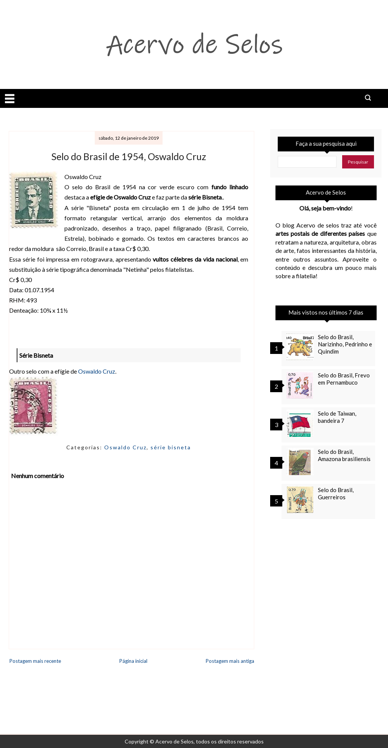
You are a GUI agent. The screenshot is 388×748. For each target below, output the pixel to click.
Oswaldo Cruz (96, 371)
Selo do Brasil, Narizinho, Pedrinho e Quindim (345, 344)
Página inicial (133, 661)
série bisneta (170, 447)
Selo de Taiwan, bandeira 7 (337, 417)
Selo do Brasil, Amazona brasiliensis (344, 455)
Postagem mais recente (35, 661)
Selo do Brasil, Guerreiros (336, 493)
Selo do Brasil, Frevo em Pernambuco (344, 379)
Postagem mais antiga (230, 661)
